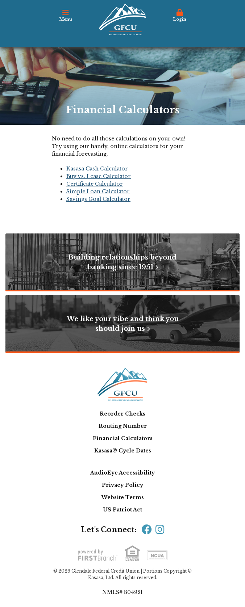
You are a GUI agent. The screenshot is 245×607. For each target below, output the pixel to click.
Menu (65, 15)
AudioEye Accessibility (122, 472)
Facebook (147, 529)
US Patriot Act (122, 509)
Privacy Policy (122, 485)
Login (179, 15)
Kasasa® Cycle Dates (122, 450)
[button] (65, 17)
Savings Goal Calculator (98, 199)
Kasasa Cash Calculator (97, 168)
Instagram (160, 529)
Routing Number (123, 426)
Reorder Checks (122, 413)
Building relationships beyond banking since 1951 (122, 262)
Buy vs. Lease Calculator (98, 176)
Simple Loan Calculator (98, 191)
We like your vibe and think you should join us (123, 324)
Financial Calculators (123, 438)
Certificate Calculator (94, 184)
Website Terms (122, 497)
